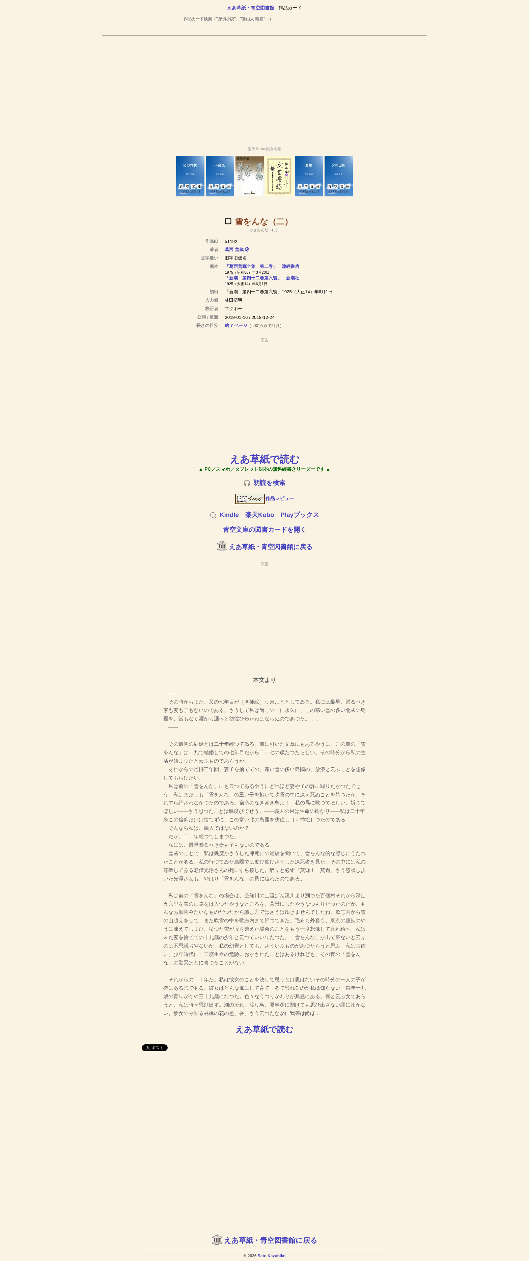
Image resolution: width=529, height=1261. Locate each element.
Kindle (229, 514)
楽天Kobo (259, 514)
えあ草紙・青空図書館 (250, 7)
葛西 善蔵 (234, 249)
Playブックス (300, 514)
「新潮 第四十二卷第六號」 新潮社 (262, 277)
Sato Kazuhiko (272, 1256)
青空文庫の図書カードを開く (264, 529)
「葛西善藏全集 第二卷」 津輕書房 (262, 266)
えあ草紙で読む (265, 459)
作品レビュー (264, 498)
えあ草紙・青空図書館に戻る (270, 546)
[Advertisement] (264, 88)
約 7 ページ (236, 325)
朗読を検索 (269, 482)
